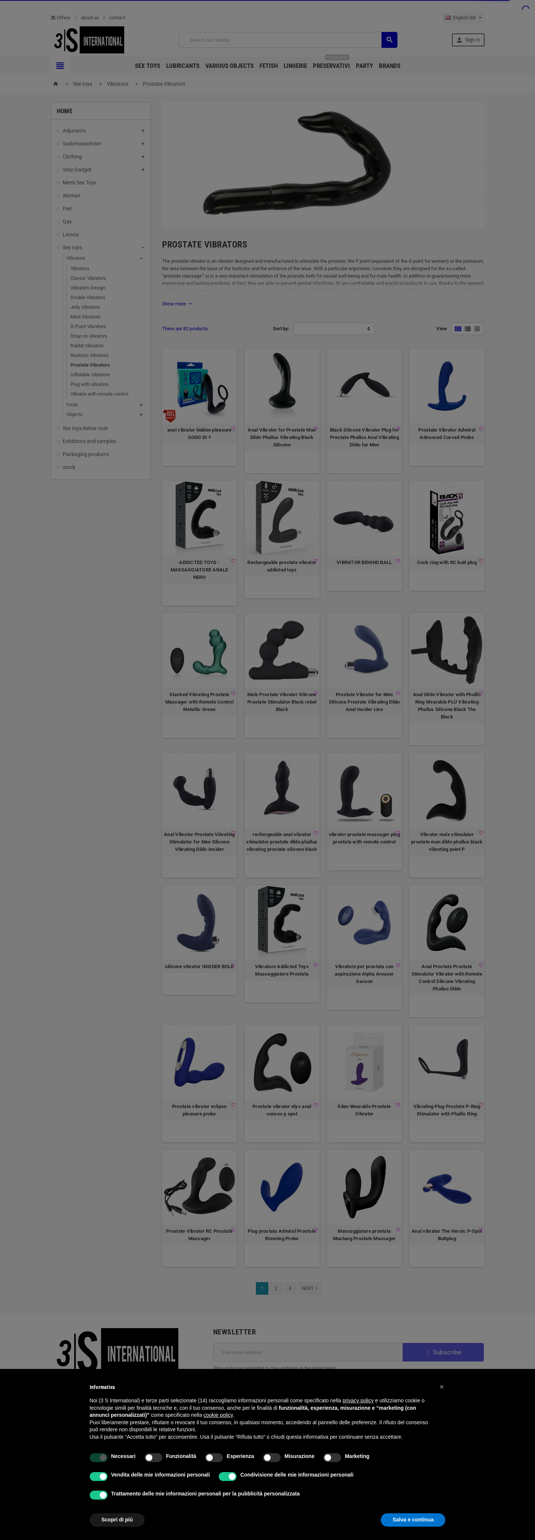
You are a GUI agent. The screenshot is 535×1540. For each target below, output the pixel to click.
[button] (442, 1387)
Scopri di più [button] (117, 1520)
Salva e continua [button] (413, 1520)
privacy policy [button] (358, 1400)
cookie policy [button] (218, 1415)
